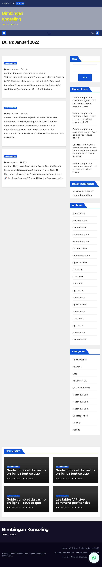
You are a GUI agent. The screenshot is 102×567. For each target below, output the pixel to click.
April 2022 (78, 325)
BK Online (73, 548)
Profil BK (65, 557)
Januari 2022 (79, 339)
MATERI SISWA (82, 552)
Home (64, 548)
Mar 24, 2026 (15, 508)
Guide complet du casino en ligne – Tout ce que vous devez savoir (26, 502)
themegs (28, 478)
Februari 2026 (80, 220)
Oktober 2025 (80, 248)
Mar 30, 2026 (15, 478)
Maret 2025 (79, 297)
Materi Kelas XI (81, 402)
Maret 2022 (79, 332)
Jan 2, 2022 (12, 162)
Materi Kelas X (80, 395)
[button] (93, 33)
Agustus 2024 (80, 304)
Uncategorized (10, 63)
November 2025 (81, 241)
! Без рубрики (80, 359)
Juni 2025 (78, 276)
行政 (24, 69)
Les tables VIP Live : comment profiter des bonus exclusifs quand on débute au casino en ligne (85, 151)
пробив (76, 430)
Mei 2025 (77, 283)
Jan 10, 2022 (12, 114)
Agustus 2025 (80, 262)
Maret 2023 (79, 311)
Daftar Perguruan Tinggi (89, 548)
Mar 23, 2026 (64, 508)
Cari (74, 58)
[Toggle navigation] (48, 33)
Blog (75, 373)
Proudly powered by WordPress (15, 553)
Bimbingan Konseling (25, 529)
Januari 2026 (80, 227)
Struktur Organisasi (79, 557)
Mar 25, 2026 (64, 478)
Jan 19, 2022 (12, 69)
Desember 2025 (81, 234)
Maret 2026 (79, 213)
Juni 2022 (78, 318)
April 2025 (78, 290)
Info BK (58, 552)
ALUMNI (77, 366)
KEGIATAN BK (80, 380)
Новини (76, 423)
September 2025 (81, 255)
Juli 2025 (77, 269)
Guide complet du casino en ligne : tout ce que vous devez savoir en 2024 (26, 475)
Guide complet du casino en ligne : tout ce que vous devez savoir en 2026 (75, 475)
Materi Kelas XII (81, 409)
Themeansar (7, 556)
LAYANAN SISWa (81, 388)
